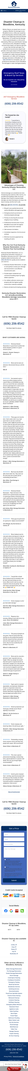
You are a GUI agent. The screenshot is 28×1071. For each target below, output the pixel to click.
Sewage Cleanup (14, 1029)
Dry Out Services (14, 1020)
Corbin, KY (14, 942)
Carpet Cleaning (14, 1031)
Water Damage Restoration (14, 966)
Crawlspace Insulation (14, 977)
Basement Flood (14, 1004)
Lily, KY (14, 949)
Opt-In (7, 865)
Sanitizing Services (14, 986)
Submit (14, 878)
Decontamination (14, 989)
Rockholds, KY (14, 951)
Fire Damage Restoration (14, 968)
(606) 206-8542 (20, 10)
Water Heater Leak (14, 1018)
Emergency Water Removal (14, 1002)
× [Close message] (21, 1063)
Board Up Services (14, 982)
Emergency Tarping (14, 980)
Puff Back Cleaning (14, 1000)
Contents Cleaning (14, 997)
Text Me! (8, 857)
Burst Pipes (14, 1011)
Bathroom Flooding (14, 1015)
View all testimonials (14, 789)
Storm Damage (14, 973)
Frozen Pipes (14, 1013)
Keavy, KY (14, 947)
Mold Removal (14, 1024)
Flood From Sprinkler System (14, 991)
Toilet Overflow (14, 1009)
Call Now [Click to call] (13, 1069)
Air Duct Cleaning (14, 1033)
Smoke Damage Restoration (14, 971)
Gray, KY (14, 944)
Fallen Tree (14, 1026)
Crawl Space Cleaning (14, 975)
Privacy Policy (8, 1054)
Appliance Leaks (14, 1006)
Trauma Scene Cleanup (13, 993)
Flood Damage (14, 1022)
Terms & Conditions (13, 874)
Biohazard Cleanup (14, 995)
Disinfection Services (14, 984)
